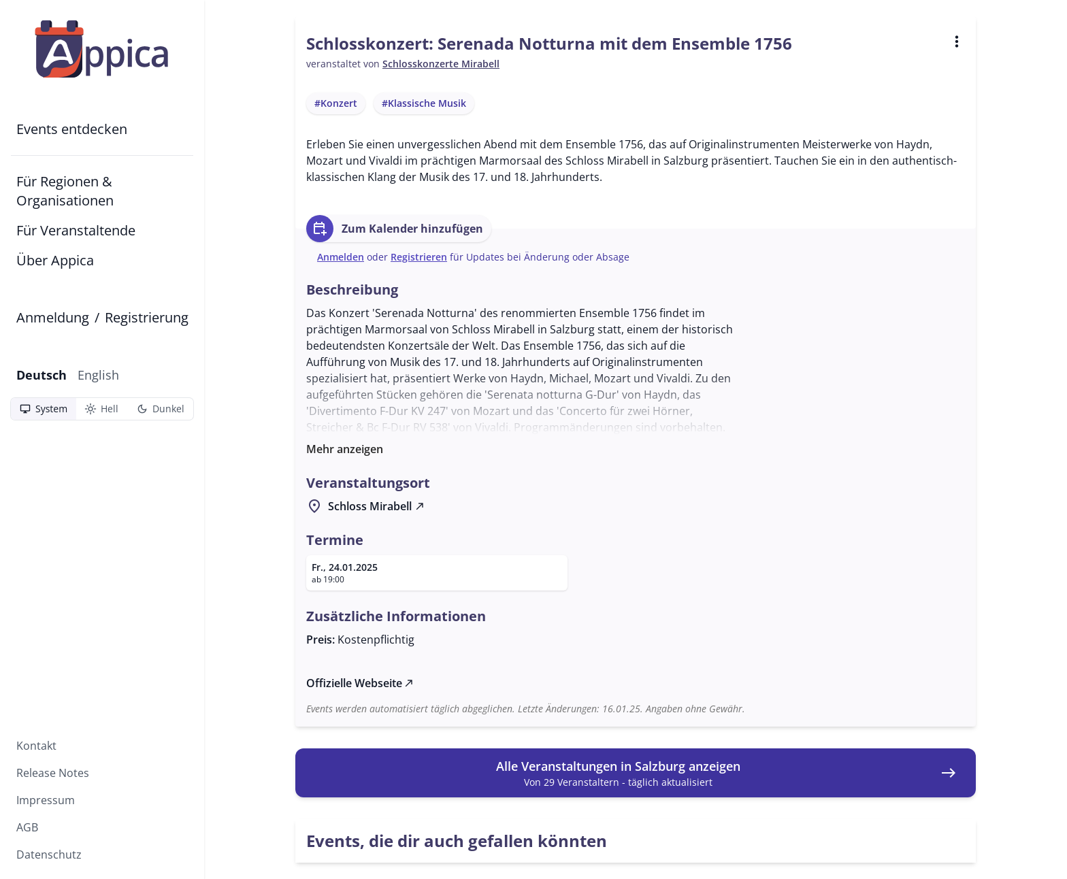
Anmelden (340, 256)
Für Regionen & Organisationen (65, 191)
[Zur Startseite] (102, 49)
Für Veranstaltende (75, 230)
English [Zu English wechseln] (98, 375)
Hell (101, 408)
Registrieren (419, 256)
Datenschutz (49, 854)
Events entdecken (71, 129)
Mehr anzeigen (344, 449)
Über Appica (55, 260)
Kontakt (36, 745)
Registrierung (146, 317)
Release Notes (52, 772)
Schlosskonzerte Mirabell (440, 63)
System (43, 408)
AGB (27, 827)
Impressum (45, 800)
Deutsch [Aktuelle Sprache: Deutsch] (41, 375)
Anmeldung (52, 317)
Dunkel (160, 408)
